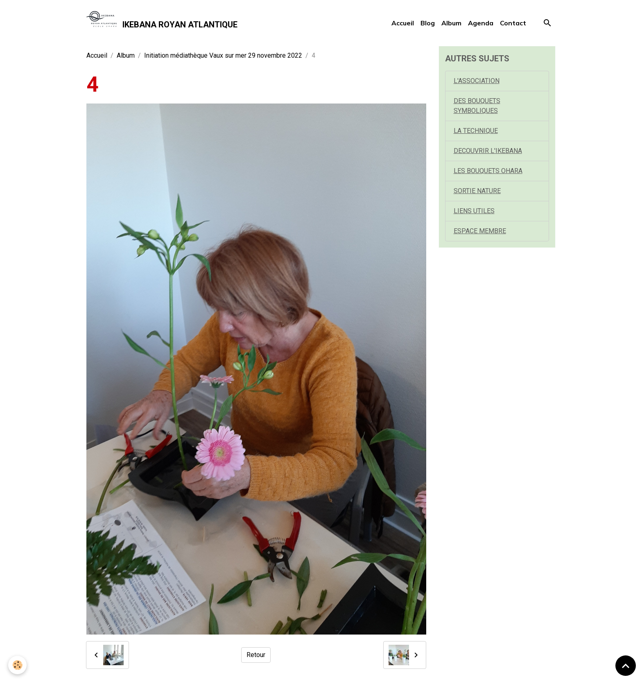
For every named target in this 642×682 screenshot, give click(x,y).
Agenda (480, 23)
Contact (513, 23)
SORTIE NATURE (477, 191)
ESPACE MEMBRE (480, 231)
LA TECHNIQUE (476, 131)
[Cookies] (17, 665)
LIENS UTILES (474, 211)
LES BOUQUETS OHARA (488, 171)
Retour (255, 655)
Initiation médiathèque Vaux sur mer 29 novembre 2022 (223, 55)
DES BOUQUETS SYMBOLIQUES (477, 106)
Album (451, 23)
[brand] (161, 23)
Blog (427, 23)
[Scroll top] (625, 665)
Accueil (402, 23)
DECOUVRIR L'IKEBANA (488, 151)
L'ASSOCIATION (477, 81)
